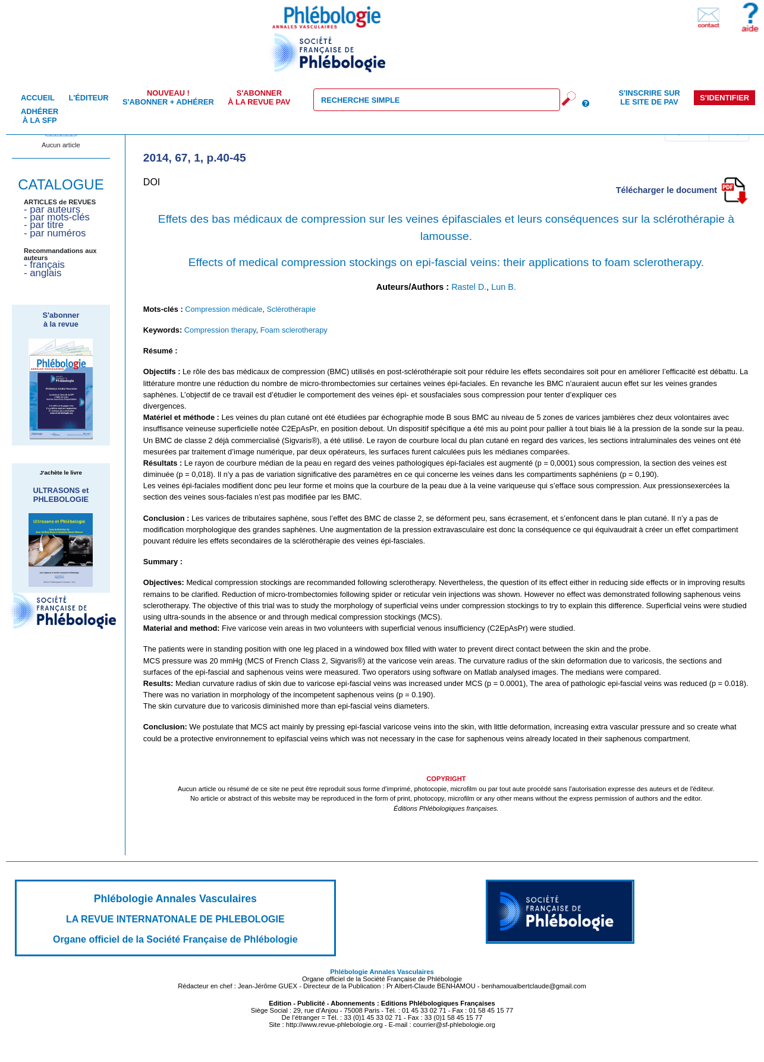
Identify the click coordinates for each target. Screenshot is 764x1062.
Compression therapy (220, 329)
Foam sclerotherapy (294, 329)
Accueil (38, 97)
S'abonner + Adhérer (168, 97)
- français (44, 264)
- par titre (44, 224)
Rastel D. (468, 287)
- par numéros (55, 233)
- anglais (42, 273)
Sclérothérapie (291, 309)
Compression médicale (223, 309)
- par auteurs (52, 209)
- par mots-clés (57, 217)
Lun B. (503, 287)
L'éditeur (88, 97)
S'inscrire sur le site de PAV (649, 97)
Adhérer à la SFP (39, 116)
